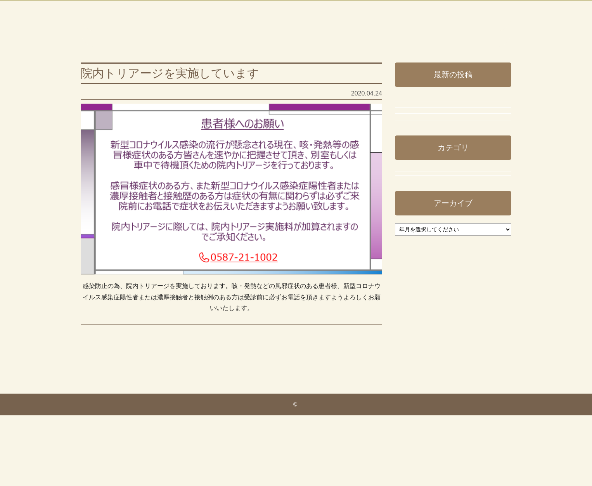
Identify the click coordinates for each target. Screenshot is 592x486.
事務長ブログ (99, 354)
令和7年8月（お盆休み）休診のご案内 (452, 222)
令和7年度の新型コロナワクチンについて (450, 158)
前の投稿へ (96, 396)
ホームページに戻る (457, 21)
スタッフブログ (424, 315)
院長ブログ (418, 363)
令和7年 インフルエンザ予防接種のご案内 (450, 192)
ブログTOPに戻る (457, 36)
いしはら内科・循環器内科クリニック (188, 28)
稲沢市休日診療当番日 (430, 248)
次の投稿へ (366, 396)
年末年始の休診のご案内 (433, 128)
